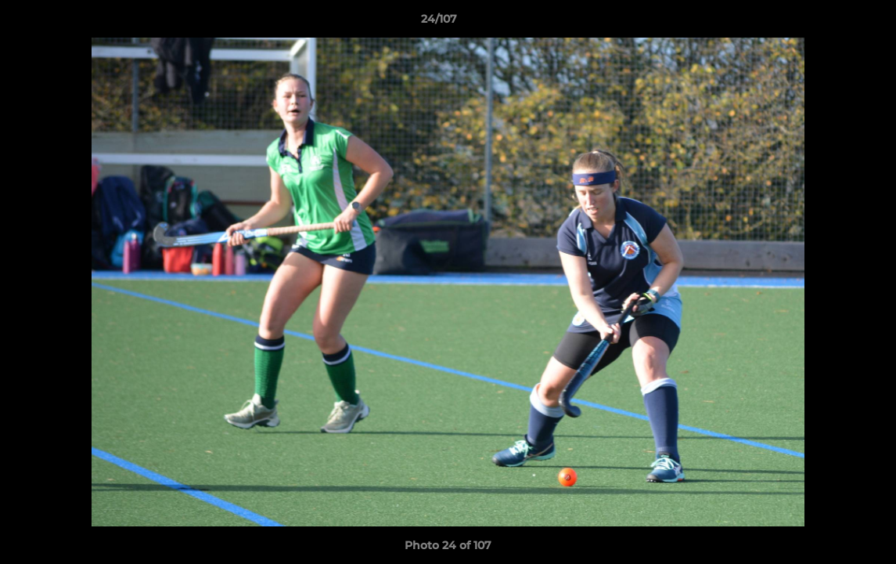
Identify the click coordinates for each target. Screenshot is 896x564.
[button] (830, 23)
